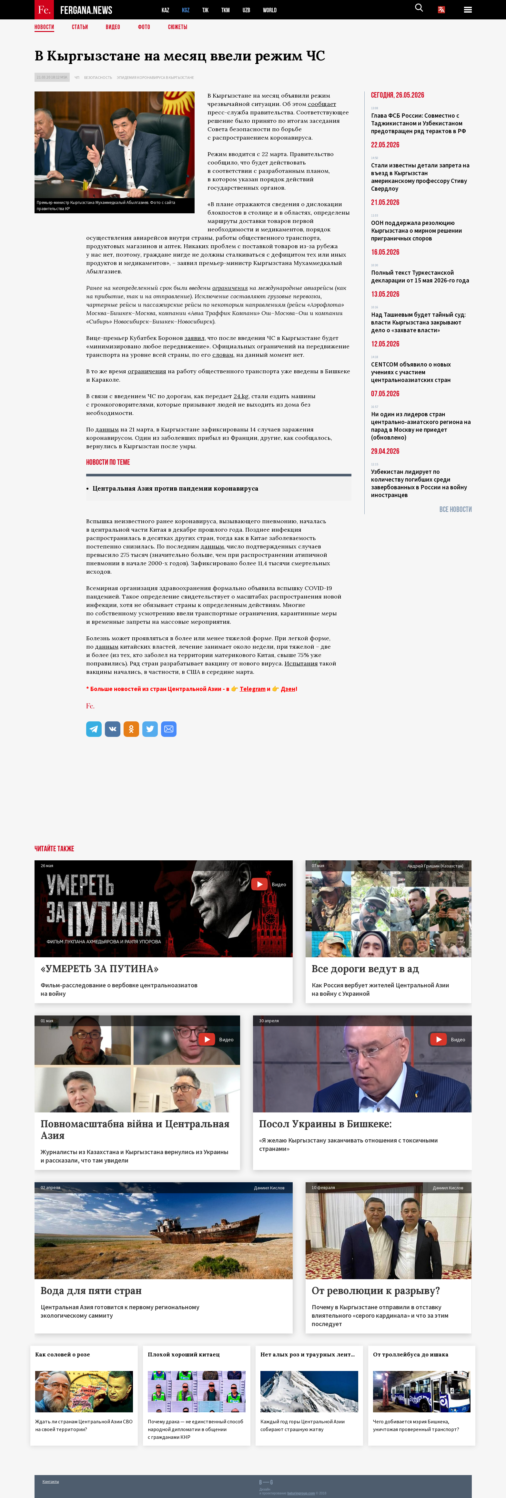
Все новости (456, 509)
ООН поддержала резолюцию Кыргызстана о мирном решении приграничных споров (416, 230)
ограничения (230, 288)
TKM (229, 10)
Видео (115, 27)
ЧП (77, 77)
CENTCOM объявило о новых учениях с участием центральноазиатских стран (411, 372)
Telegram (253, 689)
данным (107, 429)
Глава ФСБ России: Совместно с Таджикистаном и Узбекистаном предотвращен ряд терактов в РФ (418, 123)
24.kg (241, 396)
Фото (147, 27)
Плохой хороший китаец (188, 1354)
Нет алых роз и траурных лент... (301, 1358)
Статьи (81, 27)
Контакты (51, 1479)
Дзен (288, 689)
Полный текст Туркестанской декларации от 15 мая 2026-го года (420, 276)
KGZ (187, 10)
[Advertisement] (253, 797)
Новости (45, 27)
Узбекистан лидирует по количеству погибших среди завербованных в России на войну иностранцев (419, 483)
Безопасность (98, 77)
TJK (207, 10)
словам (222, 354)
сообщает (322, 104)
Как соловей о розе (66, 1354)
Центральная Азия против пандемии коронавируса (181, 488)
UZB (251, 10)
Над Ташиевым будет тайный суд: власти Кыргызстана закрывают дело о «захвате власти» (418, 322)
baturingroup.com (301, 1491)
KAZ (166, 10)
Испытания (301, 663)
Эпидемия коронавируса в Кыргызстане (155, 77)
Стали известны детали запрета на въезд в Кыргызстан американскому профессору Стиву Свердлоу (420, 176)
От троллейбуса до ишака (414, 1354)
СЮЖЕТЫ (181, 27)
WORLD (275, 10)
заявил (195, 338)
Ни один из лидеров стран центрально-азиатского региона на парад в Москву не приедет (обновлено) (421, 425)
